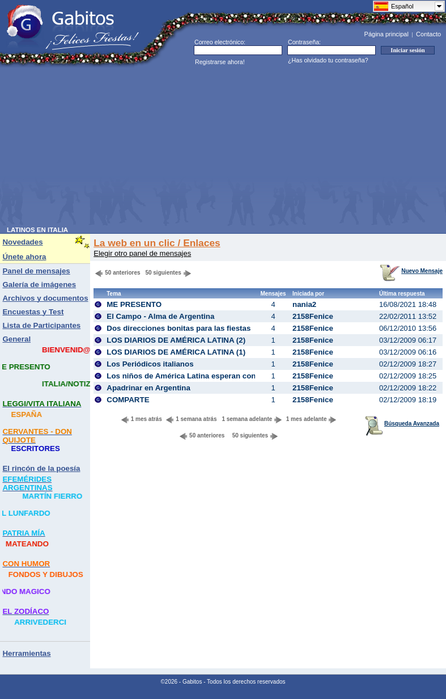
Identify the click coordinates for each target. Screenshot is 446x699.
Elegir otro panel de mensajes (142, 253)
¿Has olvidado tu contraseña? (328, 60)
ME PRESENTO (134, 304)
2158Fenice (312, 316)
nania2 (304, 304)
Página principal (386, 34)
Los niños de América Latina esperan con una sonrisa (203, 376)
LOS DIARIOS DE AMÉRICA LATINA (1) (176, 352)
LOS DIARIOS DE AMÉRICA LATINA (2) (176, 340)
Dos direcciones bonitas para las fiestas (178, 328)
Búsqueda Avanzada (402, 423)
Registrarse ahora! (220, 61)
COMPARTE (128, 399)
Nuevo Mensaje (411, 271)
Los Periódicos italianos (150, 364)
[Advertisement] (181, 147)
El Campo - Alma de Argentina (160, 316)
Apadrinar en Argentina (148, 388)
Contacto (428, 34)
